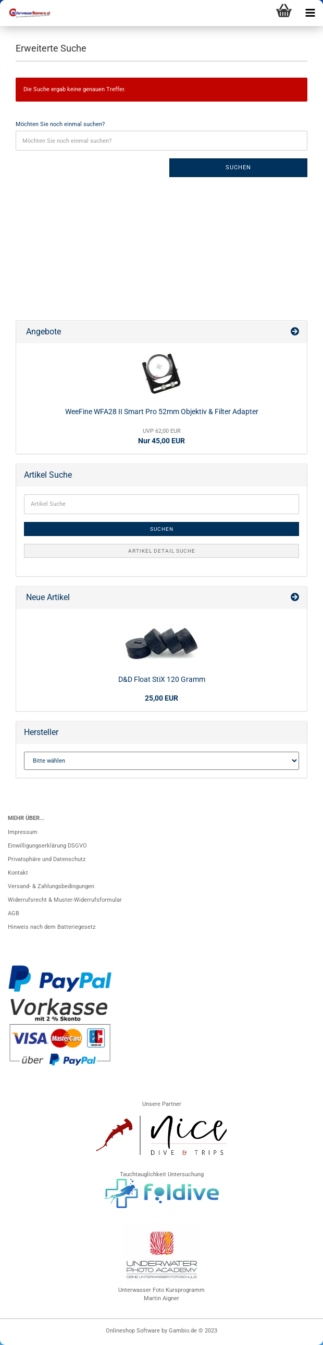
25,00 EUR (161, 698)
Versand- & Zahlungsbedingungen (51, 886)
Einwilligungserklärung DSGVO (47, 845)
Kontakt (18, 872)
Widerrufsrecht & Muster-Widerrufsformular (65, 899)
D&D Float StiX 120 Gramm (161, 679)
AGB (13, 913)
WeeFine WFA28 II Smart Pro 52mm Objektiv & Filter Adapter (161, 411)
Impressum (23, 832)
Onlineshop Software (133, 1330)
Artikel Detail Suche (161, 551)
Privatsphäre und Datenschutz (46, 859)
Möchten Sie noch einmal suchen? (60, 124)
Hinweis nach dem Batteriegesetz (51, 927)
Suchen (238, 167)
